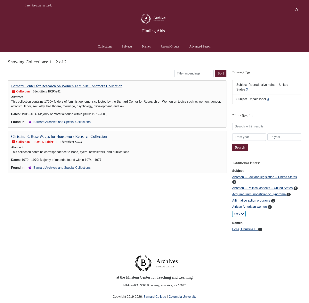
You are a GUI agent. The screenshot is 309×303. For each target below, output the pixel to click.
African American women (250, 206)
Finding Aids (153, 30)
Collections (105, 46)
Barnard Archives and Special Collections (62, 122)
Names (146, 46)
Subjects (127, 46)
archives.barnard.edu (38, 5)
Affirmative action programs (251, 200)
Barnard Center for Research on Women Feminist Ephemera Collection (66, 86)
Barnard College (154, 296)
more (239, 213)
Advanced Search (202, 46)
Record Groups (169, 46)
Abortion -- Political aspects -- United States (263, 188)
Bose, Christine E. (245, 229)
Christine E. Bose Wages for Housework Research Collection (59, 136)
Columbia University (182, 296)
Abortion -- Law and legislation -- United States (264, 177)
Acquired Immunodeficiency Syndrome (259, 194)
